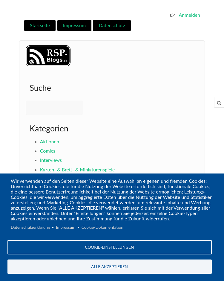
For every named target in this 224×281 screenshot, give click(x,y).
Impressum (74, 25)
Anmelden (189, 15)
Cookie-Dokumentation (102, 227)
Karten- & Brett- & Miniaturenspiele (77, 169)
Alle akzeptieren (109, 266)
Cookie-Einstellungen (109, 247)
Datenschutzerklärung (30, 227)
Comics (47, 150)
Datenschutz (112, 25)
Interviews (51, 160)
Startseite (40, 25)
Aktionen (49, 141)
